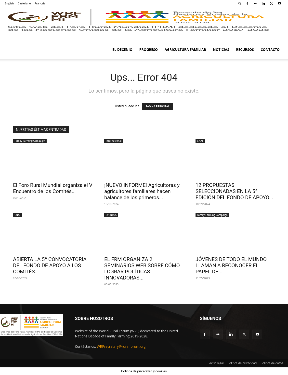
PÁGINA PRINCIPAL (157, 106)
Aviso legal (216, 363)
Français (40, 3)
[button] (240, 3)
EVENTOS (111, 215)
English (9, 3)
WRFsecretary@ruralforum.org (121, 346)
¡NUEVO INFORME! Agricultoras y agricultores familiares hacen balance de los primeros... (142, 191)
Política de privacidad (242, 363)
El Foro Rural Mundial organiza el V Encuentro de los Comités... (52, 188)
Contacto (270, 49)
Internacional (113, 140)
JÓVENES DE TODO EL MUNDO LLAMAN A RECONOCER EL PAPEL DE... (231, 265)
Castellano (24, 3)
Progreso (148, 49)
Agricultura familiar (185, 49)
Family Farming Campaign (29, 140)
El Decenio (122, 49)
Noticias (221, 49)
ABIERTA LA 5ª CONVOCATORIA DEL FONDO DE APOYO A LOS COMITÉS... (50, 265)
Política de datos (272, 363)
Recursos (245, 49)
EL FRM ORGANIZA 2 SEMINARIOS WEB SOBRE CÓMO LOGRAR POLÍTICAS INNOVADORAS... (142, 268)
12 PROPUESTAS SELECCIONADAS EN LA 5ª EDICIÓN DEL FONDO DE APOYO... (234, 191)
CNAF (200, 140)
